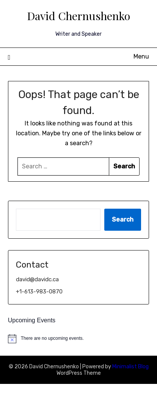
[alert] (78, 338)
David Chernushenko (78, 15)
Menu (141, 56)
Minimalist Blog (130, 366)
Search (122, 219)
